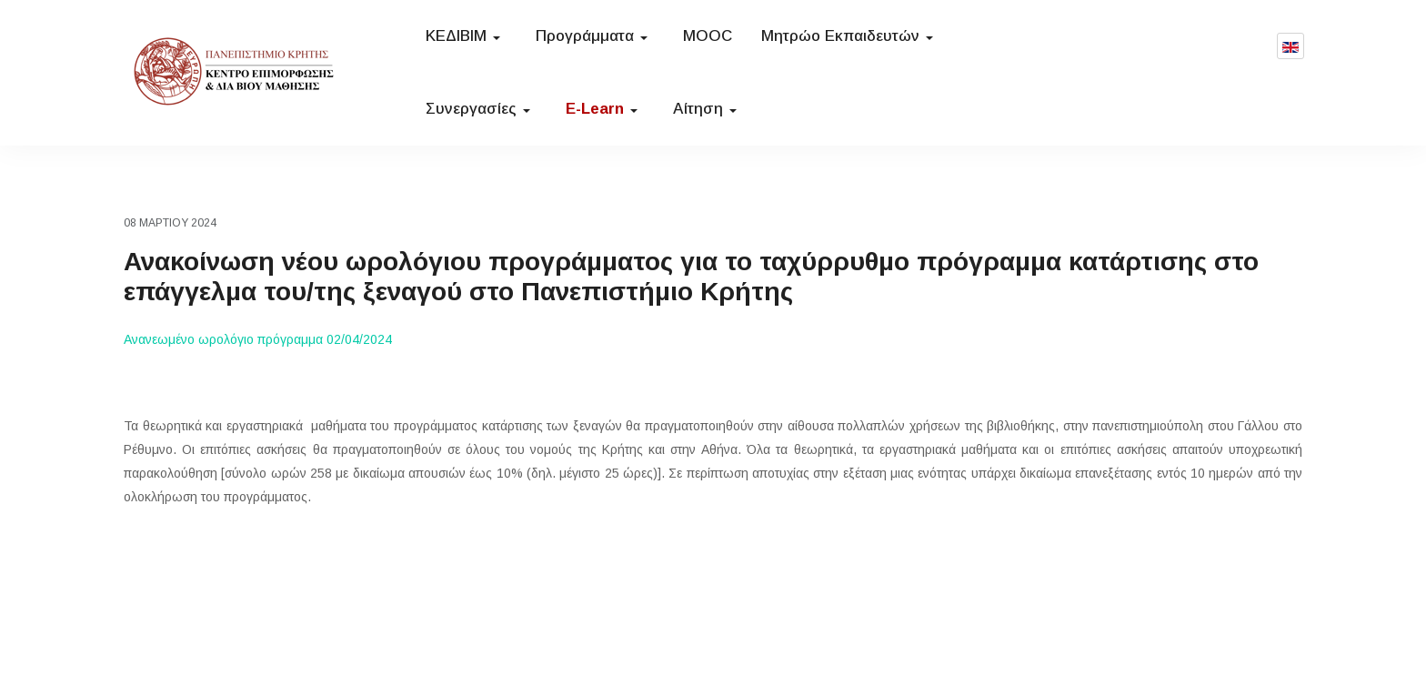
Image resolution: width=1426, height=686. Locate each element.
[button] (466, 36)
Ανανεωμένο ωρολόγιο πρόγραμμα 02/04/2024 (258, 339)
